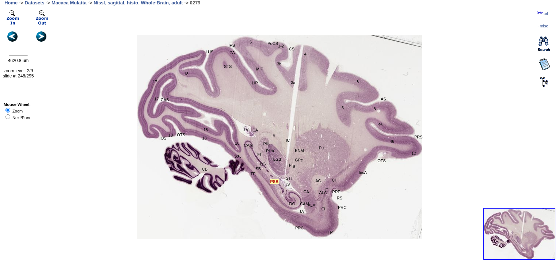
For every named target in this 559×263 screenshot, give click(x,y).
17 (155, 82)
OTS (181, 135)
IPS (231, 45)
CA (306, 192)
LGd (277, 159)
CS (291, 49)
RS (339, 198)
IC (288, 140)
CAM (248, 145)
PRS (418, 137)
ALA (311, 205)
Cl (334, 180)
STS (228, 66)
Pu (321, 148)
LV (246, 129)
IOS (163, 138)
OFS (381, 161)
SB (258, 169)
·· (542, 26)
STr (289, 178)
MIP (259, 69)
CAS (165, 100)
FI (259, 154)
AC (318, 181)
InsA (363, 172)
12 (413, 153)
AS (383, 99)
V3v (238, 157)
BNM (299, 150)
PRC (342, 207)
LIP (255, 83)
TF (252, 174)
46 (392, 141)
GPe (299, 160)
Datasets (35, 2)
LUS (209, 52)
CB (205, 169)
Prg (292, 165)
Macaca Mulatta (69, 2)
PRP (336, 192)
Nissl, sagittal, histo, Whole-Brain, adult (138, 2)
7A (232, 52)
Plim (270, 151)
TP (330, 232)
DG (263, 164)
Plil (266, 144)
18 (186, 74)
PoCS (272, 43)
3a (293, 82)
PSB (274, 181)
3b (279, 64)
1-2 (281, 46)
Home (11, 2)
